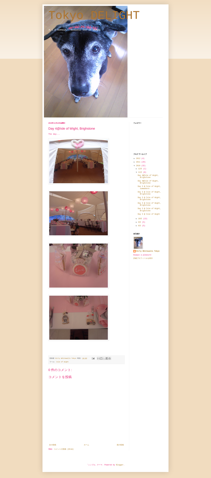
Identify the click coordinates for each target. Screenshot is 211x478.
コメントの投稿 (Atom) (64, 449)
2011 (138, 162)
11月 (140, 172)
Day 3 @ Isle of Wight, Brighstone (149, 193)
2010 (138, 166)
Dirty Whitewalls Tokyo (147, 251)
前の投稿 (120, 445)
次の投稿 (52, 445)
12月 (140, 169)
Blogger (119, 465)
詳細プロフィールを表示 (143, 258)
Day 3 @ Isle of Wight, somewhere (149, 187)
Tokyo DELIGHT (94, 15)
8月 (140, 226)
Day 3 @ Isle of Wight (149, 214)
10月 (140, 219)
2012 (138, 159)
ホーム (86, 445)
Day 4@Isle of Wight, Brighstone (148, 176)
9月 (140, 222)
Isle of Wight (62, 362)
